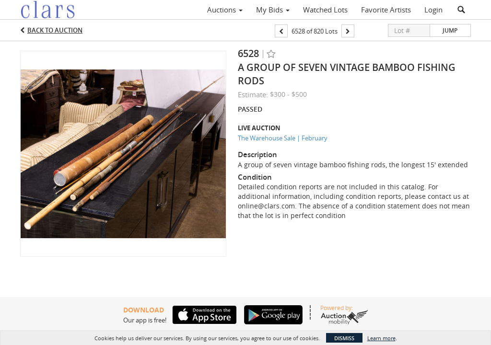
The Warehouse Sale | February (282, 138)
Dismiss (344, 338)
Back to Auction (54, 30)
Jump (450, 30)
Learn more (381, 338)
